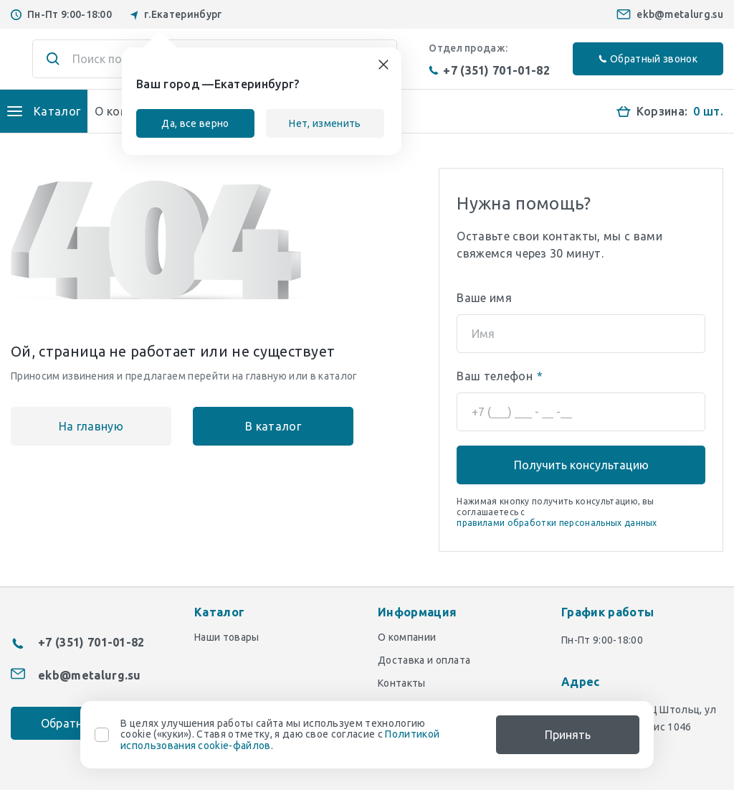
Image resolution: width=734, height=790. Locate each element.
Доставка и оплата (424, 660)
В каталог (273, 426)
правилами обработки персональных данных (557, 522)
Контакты (402, 683)
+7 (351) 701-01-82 (489, 70)
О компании (407, 637)
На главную (91, 426)
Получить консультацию (581, 465)
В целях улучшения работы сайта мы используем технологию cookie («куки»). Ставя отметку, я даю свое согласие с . (279, 734)
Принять (568, 734)
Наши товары (226, 637)
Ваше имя (484, 297)
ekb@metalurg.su (680, 14)
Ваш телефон (500, 376)
